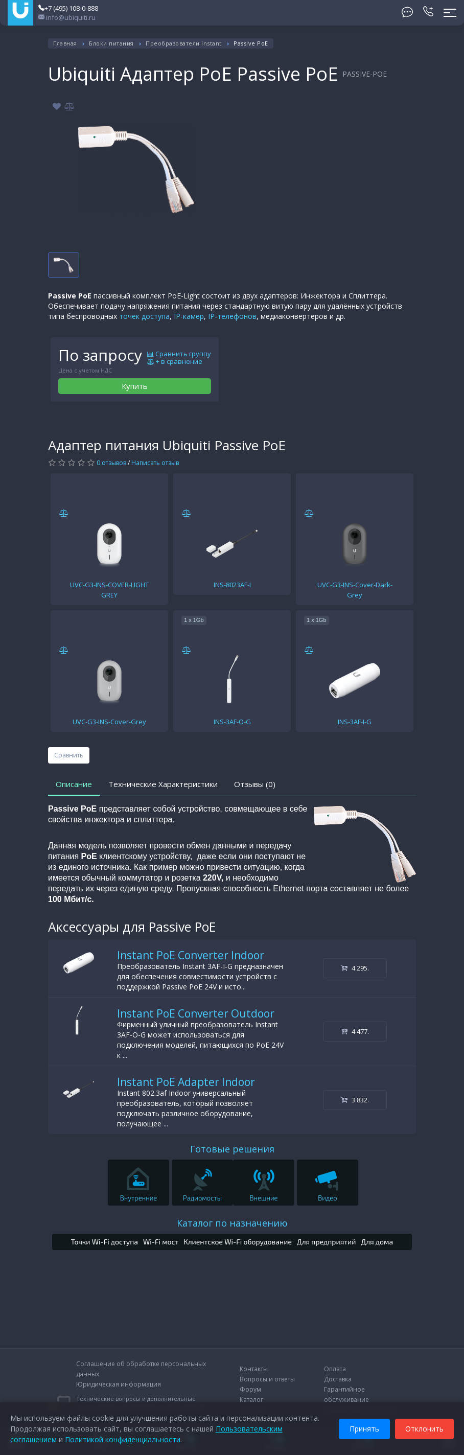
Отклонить (424, 1429)
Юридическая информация (118, 1384)
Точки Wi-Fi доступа (104, 1241)
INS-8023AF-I (232, 584)
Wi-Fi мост (160, 1241)
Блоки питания (111, 43)
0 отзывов (111, 462)
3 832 (355, 1099)
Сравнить (68, 755)
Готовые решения (232, 1149)
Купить (135, 386)
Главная (65, 43)
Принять (364, 1429)
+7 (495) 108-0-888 (68, 8)
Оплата (335, 1369)
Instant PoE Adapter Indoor (186, 1082)
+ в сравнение (174, 362)
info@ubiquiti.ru (67, 17)
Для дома (377, 1241)
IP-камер (189, 316)
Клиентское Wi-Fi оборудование (237, 1241)
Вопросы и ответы (267, 1379)
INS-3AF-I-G (355, 721)
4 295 (355, 968)
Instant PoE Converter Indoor (190, 955)
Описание (74, 784)
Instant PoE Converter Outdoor (195, 1013)
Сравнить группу (179, 354)
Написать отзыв (155, 462)
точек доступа (144, 316)
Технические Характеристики (163, 784)
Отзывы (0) (254, 784)
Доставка (338, 1379)
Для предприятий (326, 1241)
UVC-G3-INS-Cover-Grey (109, 721)
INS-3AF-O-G (232, 721)
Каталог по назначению (232, 1223)
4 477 (355, 1031)
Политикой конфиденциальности (122, 1439)
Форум (250, 1389)
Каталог (251, 1399)
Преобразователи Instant (184, 43)
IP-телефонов (232, 316)
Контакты (254, 1369)
